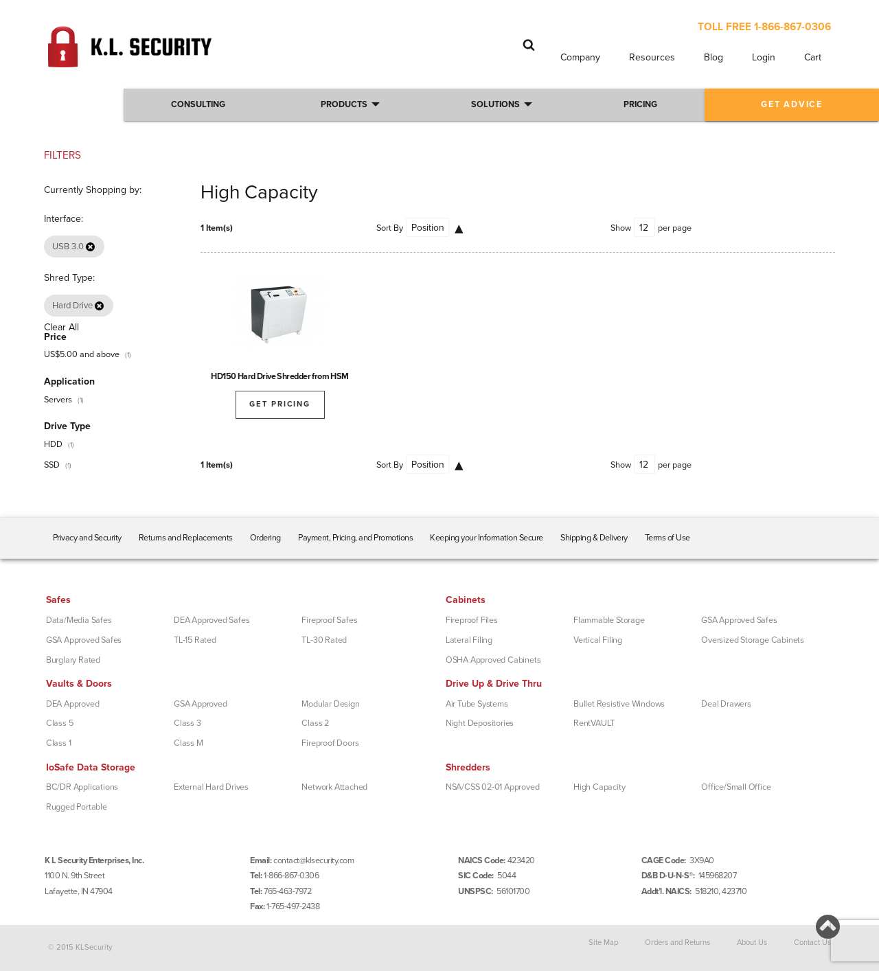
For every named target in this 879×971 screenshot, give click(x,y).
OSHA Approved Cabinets (493, 659)
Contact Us (812, 942)
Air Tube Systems (477, 703)
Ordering (265, 537)
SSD (52, 464)
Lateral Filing (469, 640)
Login (763, 57)
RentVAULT (594, 723)
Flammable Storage (609, 620)
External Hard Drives (211, 786)
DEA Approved (73, 703)
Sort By (389, 227)
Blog (713, 57)
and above (81, 354)
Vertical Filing (597, 640)
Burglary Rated (73, 659)
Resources (652, 57)
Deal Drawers (726, 703)
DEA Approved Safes (211, 620)
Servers (58, 399)
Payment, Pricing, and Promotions (355, 537)
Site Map (603, 942)
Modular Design (330, 703)
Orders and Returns (677, 942)
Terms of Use (667, 537)
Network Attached (334, 786)
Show (620, 227)
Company (580, 57)
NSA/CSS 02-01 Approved (493, 786)
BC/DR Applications (82, 786)
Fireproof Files (472, 620)
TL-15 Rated (195, 640)
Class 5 (59, 723)
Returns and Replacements (186, 537)
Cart (812, 57)
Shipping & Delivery (594, 537)
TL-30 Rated (324, 640)
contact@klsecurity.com (313, 860)
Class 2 (315, 723)
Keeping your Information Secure (486, 537)
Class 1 (58, 743)
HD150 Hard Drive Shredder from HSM (280, 376)
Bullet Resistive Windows (619, 703)
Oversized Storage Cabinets (752, 640)
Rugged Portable (76, 806)
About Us (752, 942)
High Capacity (599, 786)
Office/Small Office (735, 786)
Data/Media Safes (79, 620)
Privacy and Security (87, 537)
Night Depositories (480, 723)
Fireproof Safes (329, 620)
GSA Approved (200, 703)
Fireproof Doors (329, 743)
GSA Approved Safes (84, 640)
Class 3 (187, 723)
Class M (188, 743)
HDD (53, 444)
